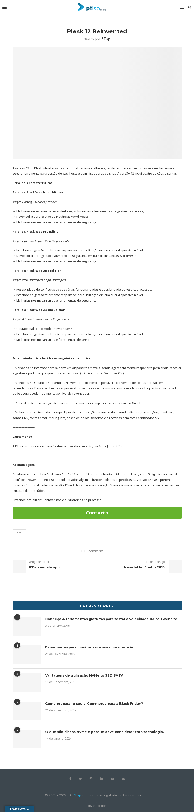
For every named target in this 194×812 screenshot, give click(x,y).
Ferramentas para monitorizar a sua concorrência (89, 647)
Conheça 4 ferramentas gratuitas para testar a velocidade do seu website (111, 619)
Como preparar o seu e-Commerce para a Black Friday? (94, 704)
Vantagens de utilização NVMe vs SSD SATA (84, 675)
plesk (19, 532)
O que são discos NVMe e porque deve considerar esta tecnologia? (105, 732)
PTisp (106, 38)
